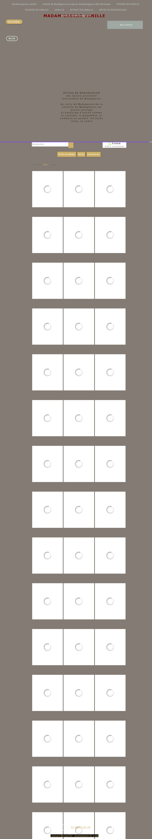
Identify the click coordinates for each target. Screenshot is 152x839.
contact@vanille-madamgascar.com (74, 694)
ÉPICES (81, 12)
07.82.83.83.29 (81, 685)
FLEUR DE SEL (94, 12)
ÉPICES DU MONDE (66, 12)
